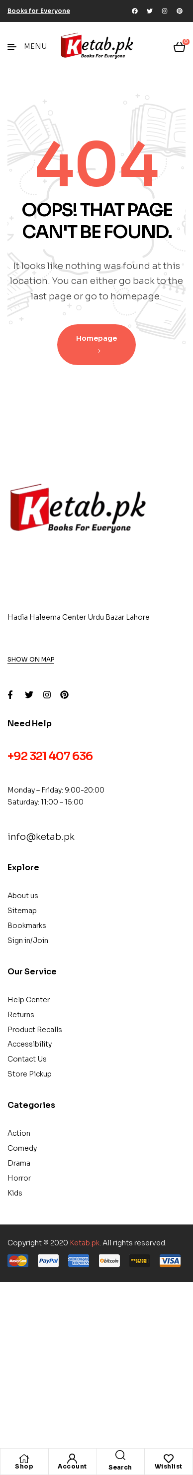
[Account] (72, 1459)
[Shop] (24, 1459)
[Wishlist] (169, 1459)
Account (72, 1466)
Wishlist (169, 1466)
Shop (24, 1466)
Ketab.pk (84, 1242)
